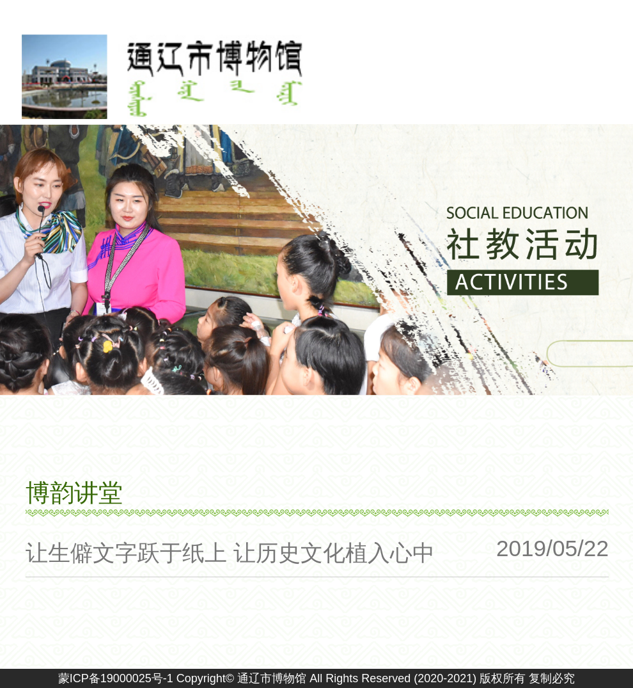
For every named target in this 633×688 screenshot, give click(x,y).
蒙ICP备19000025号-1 (115, 678)
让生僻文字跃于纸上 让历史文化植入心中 (230, 552)
